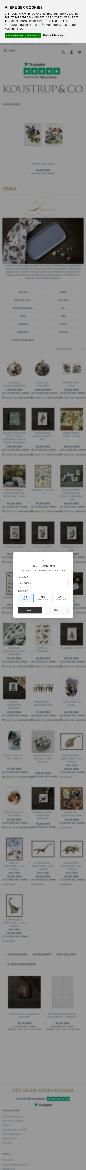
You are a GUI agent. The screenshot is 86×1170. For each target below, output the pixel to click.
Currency (23, 591)
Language (23, 577)
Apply (29, 610)
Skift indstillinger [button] (53, 35)
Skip (56, 610)
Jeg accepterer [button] (14, 35)
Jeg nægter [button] (33, 35)
